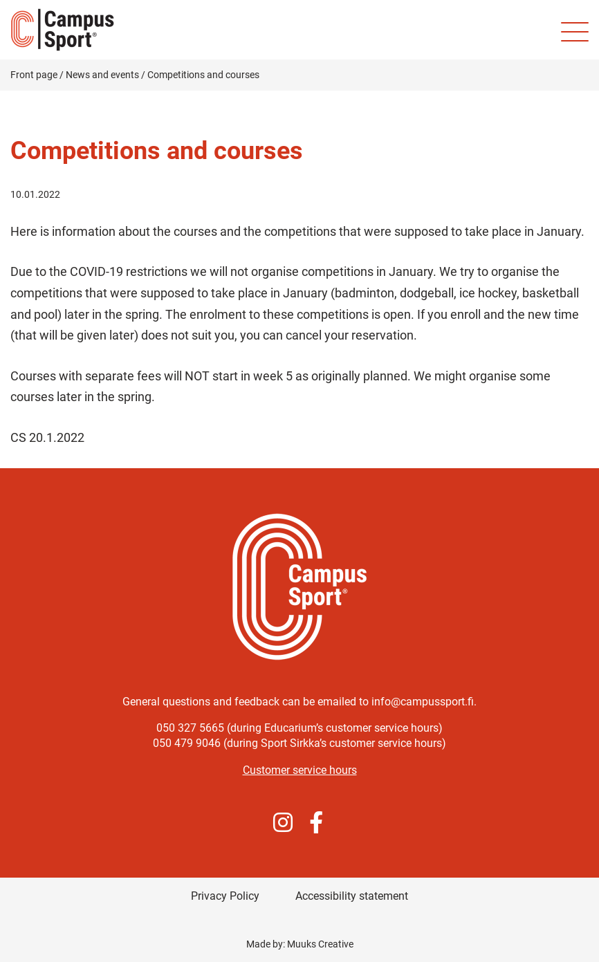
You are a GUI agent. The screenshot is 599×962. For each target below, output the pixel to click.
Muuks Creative (320, 944)
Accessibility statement (351, 896)
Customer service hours (300, 770)
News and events (102, 74)
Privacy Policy (225, 896)
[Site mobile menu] (575, 31)
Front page (33, 74)
